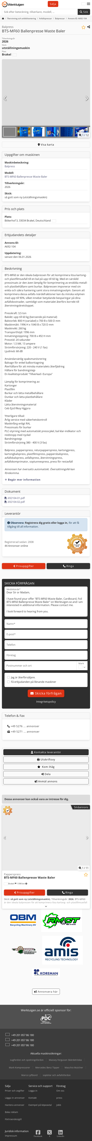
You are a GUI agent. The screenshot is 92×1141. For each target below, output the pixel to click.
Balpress (10, 166)
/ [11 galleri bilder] (84, 135)
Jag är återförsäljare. (23, 677)
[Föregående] (5, 98)
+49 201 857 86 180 (22, 1035)
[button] (88, 4)
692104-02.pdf (15, 502)
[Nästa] (86, 98)
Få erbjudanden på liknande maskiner (33, 682)
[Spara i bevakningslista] (83, 27)
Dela (46, 774)
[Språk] (83, 4)
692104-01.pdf (15, 498)
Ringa (68, 566)
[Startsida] (3, 18)
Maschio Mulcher (74, 1067)
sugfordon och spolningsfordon (27, 1059)
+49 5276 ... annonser (23, 726)
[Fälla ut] (46, 906)
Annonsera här (46, 991)
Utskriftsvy (46, 759)
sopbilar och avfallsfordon (57, 1075)
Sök (84, 12)
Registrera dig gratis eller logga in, (46, 523)
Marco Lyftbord (29, 1075)
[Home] (21, 18)
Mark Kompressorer (19, 1067)
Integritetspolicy (46, 701)
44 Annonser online (16, 546)
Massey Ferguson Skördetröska (65, 1059)
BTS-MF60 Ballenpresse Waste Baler (26, 176)
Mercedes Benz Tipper (47, 1067)
